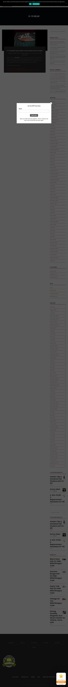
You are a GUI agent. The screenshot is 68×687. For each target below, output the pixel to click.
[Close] (51, 103)
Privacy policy (36, 4)
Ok (30, 4)
